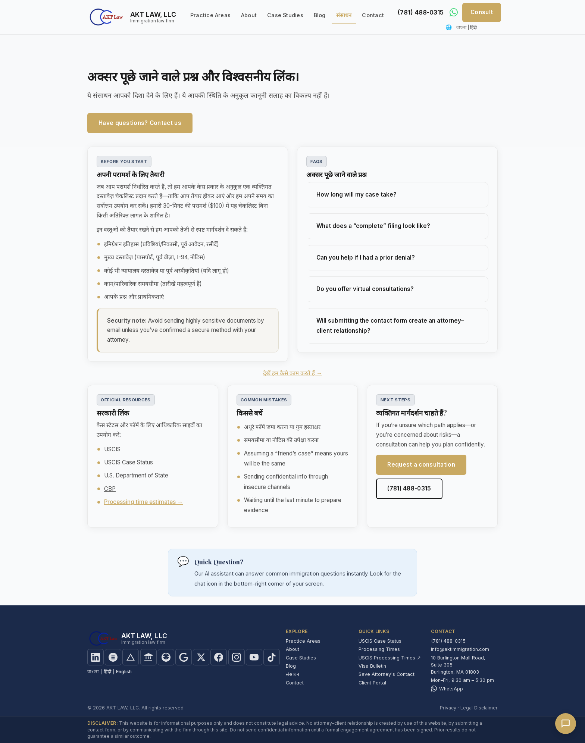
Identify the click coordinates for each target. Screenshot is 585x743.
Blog (320, 15)
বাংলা (461, 27)
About (249, 15)
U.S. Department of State (136, 475)
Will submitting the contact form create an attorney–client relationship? (390, 325)
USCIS (112, 449)
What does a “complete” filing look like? (373, 225)
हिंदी (473, 27)
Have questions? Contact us (139, 122)
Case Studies (285, 15)
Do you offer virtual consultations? (365, 288)
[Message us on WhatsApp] (454, 12)
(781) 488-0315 (419, 12)
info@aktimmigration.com (460, 649)
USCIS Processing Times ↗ (390, 658)
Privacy (448, 708)
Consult (481, 12)
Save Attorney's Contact (386, 674)
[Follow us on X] (201, 657)
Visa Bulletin (372, 666)
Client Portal (372, 683)
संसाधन (344, 15)
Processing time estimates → (143, 501)
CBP (110, 488)
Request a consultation (421, 464)
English (124, 671)
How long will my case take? (356, 194)
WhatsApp (447, 689)
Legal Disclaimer (479, 708)
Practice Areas (210, 15)
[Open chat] (565, 723)
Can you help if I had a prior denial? (365, 257)
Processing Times (379, 649)
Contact (373, 15)
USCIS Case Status (128, 462)
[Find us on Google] (183, 657)
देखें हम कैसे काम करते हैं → (292, 373)
